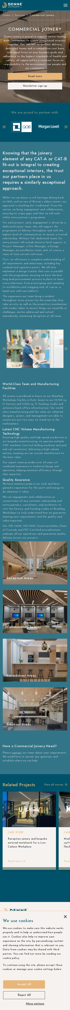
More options (35, 1003)
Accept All (24, 984)
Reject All (24, 995)
